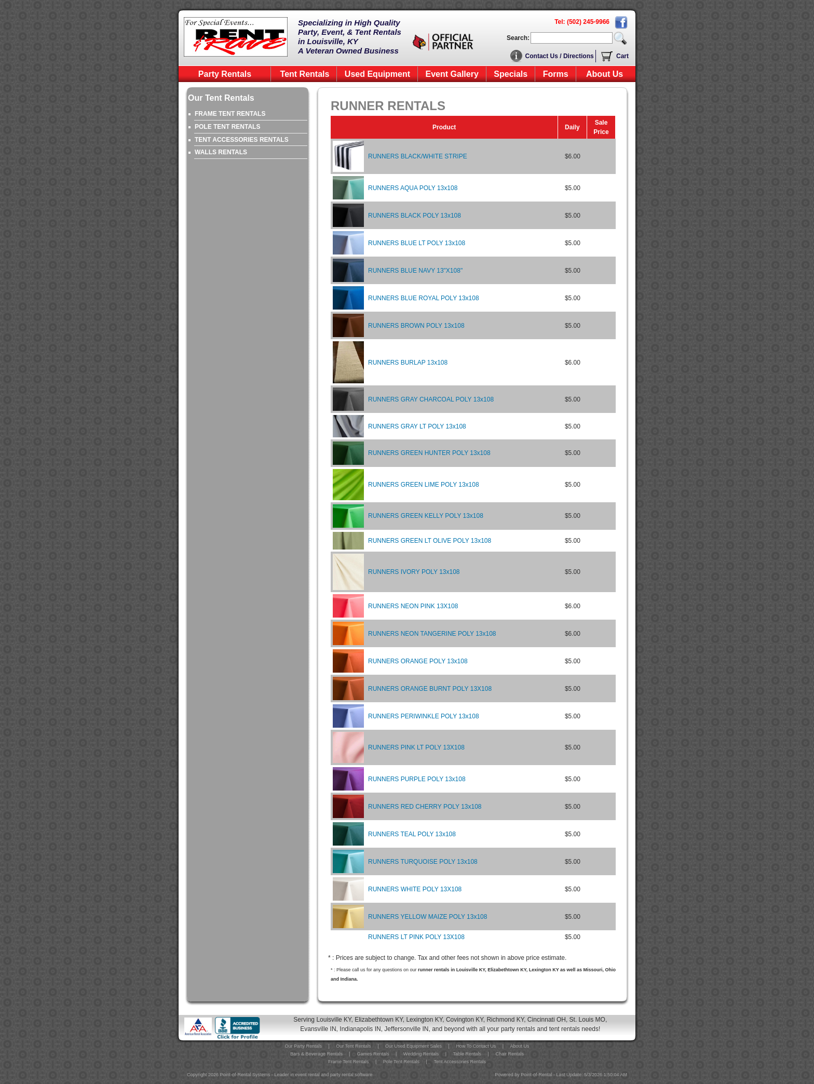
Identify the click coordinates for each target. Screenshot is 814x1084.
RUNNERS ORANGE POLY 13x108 (418, 661)
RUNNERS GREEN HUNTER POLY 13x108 (429, 453)
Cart (622, 56)
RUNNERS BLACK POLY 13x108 (414, 215)
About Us (604, 74)
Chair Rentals (509, 1053)
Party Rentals (224, 74)
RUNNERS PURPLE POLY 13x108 (417, 779)
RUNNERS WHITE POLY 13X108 (415, 889)
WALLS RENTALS (221, 152)
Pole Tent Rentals (401, 1061)
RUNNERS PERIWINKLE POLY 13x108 (423, 716)
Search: (518, 38)
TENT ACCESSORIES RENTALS (242, 139)
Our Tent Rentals (353, 1046)
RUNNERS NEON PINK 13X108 (413, 606)
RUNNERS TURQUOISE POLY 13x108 (423, 861)
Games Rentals (373, 1053)
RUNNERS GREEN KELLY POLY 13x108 (425, 515)
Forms (555, 74)
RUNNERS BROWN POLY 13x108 (416, 325)
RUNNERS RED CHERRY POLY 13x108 (425, 806)
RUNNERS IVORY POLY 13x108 (414, 572)
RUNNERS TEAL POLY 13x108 (412, 834)
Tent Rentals (305, 74)
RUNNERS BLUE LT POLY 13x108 (416, 243)
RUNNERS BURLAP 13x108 (407, 362)
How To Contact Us (476, 1046)
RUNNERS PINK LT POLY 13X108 (416, 747)
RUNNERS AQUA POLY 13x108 (412, 188)
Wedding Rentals (421, 1053)
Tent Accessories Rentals (459, 1061)
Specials (510, 74)
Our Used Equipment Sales (413, 1046)
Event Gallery (452, 74)
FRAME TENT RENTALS (230, 113)
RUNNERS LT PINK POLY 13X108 (416, 937)
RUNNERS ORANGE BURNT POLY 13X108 (430, 688)
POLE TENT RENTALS (227, 126)
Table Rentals (467, 1053)
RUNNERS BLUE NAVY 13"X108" (415, 270)
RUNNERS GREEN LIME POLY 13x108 (423, 484)
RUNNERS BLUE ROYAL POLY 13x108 (423, 298)
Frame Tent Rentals (348, 1061)
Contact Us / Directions (559, 56)
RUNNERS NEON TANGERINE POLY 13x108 (432, 633)
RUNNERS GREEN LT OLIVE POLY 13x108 (429, 540)
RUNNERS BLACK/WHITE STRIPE (417, 156)
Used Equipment (377, 74)
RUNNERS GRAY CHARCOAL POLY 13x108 (431, 399)
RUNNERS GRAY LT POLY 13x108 (417, 426)
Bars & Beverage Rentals (316, 1053)
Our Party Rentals (303, 1046)
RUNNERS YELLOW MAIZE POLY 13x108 (427, 916)
